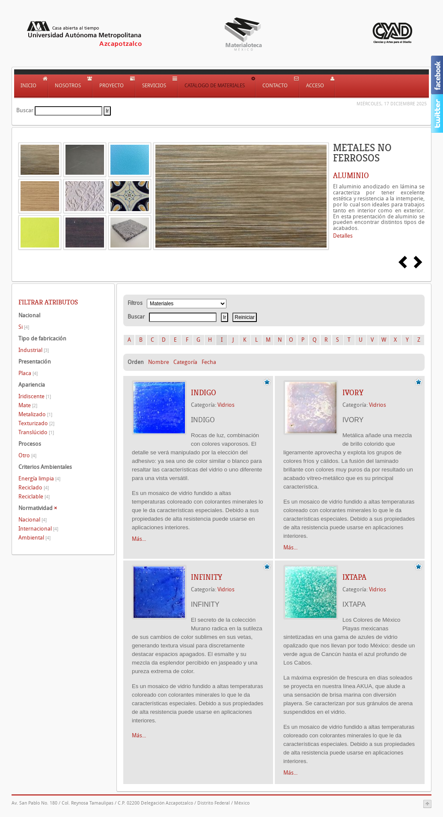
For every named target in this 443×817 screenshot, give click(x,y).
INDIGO (203, 392)
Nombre (158, 362)
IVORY (352, 392)
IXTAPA (354, 577)
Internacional (38, 528)
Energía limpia (39, 478)
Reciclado (33, 487)
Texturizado (36, 423)
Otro (27, 455)
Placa (28, 373)
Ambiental (34, 537)
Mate (27, 405)
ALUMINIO (351, 175)
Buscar (24, 110)
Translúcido (36, 432)
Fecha (209, 362)
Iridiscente (34, 396)
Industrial (33, 350)
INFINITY (206, 577)
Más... (139, 539)
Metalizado (35, 414)
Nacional (32, 519)
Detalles (343, 236)
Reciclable (34, 496)
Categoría (185, 362)
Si (23, 327)
